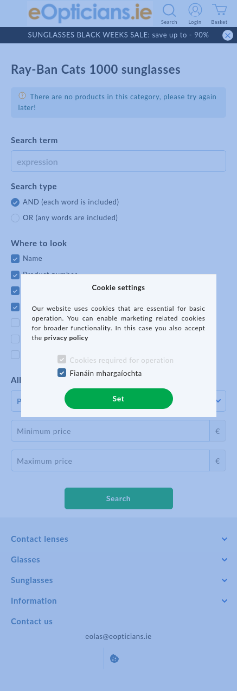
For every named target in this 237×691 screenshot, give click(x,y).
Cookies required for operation (121, 360)
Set (118, 398)
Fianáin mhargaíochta (105, 373)
